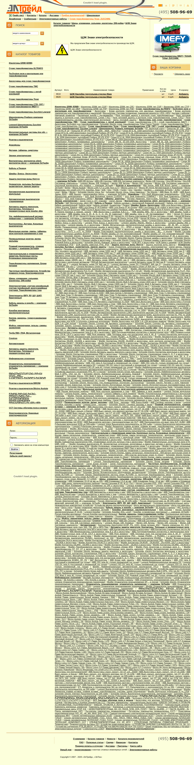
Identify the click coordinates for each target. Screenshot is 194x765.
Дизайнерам (15, 19)
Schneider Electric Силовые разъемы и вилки (130, 404)
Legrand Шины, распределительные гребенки (99, 488)
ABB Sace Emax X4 (68, 293)
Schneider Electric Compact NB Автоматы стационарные (105, 323)
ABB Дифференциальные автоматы (154, 560)
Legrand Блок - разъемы (95, 404)
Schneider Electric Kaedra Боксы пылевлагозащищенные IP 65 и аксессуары (152, 236)
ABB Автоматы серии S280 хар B (107, 255)
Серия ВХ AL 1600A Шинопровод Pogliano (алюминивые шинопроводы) (145, 161)
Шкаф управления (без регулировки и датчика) (167, 726)
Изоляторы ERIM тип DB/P (67, 109)
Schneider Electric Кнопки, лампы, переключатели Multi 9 (134, 396)
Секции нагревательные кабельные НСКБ (92, 715)
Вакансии (121, 742)
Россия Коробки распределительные (100, 514)
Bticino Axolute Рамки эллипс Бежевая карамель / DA (164, 612)
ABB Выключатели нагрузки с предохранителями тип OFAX (131, 683)
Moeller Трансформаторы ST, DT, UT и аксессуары (84, 350)
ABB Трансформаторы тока (176, 492)
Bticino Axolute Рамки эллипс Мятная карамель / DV (110, 621)
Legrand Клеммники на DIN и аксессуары (104, 485)
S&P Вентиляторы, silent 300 (79, 203)
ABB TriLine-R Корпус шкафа (164, 209)
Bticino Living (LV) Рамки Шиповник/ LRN (105, 667)
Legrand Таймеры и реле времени (120, 393)
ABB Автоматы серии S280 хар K (140, 255)
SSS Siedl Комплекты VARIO (79, 199)
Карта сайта (136, 746)
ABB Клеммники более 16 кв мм (148, 481)
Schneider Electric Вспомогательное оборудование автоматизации (114, 472)
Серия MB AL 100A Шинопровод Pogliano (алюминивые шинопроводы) (138, 139)
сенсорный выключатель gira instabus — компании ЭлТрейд (84, 185)
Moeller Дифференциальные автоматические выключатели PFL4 (125, 566)
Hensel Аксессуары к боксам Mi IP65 (100, 220)
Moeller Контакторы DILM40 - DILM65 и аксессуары (98, 345)
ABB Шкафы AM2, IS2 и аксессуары (150, 212)
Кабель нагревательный (66, 205)
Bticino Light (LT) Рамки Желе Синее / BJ (107, 632)
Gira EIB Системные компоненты (86, 523)
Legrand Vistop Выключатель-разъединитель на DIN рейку (124, 424)
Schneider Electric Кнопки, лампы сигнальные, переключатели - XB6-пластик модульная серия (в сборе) (123, 456)
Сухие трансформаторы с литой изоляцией (103, 122)
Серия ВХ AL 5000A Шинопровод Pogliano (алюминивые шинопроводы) (88, 168)
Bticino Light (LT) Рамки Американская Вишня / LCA (125, 643)
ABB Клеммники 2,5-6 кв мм (118, 481)
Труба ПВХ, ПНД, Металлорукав (24, 333)
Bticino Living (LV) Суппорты (138, 667)
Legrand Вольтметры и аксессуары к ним (97, 494)
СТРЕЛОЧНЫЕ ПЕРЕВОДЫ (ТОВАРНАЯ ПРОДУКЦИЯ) (161, 722)
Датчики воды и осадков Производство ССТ (84, 702)
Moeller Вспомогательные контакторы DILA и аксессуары (155, 339)
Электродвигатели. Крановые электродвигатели (24, 414)
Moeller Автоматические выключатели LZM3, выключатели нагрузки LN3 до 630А (128, 312)
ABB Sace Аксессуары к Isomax (70, 304)
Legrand (185, 190)
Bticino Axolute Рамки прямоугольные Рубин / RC (116, 604)
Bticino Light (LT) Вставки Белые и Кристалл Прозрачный (137, 641)
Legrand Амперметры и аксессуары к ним (138, 494)
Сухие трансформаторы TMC (23, 86)
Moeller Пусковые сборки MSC (135, 347)
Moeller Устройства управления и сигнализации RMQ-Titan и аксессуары (113, 448)
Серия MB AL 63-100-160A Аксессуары (127, 142)
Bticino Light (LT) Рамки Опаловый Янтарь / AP (145, 639)
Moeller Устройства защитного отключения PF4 (160, 369)
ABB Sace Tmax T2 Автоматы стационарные (77, 295)
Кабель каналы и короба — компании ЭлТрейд (129, 507)
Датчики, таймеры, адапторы (23, 150)
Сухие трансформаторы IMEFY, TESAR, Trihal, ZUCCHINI (172, 57)
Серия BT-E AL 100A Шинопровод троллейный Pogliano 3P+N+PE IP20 (155, 131)
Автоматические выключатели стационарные (111, 290)
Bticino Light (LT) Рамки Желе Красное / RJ (158, 630)
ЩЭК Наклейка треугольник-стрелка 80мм (91, 97)
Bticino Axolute (79, 188)
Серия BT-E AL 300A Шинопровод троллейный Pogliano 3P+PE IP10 (143, 137)
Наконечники (120, 518)
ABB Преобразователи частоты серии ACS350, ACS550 (83, 468)
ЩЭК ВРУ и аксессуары (143, 242)
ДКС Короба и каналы (95, 580)
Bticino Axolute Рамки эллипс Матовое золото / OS (145, 619)
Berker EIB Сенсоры (155, 181)
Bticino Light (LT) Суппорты (72, 645)
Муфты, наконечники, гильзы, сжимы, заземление (87, 518)
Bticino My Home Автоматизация (168, 667)
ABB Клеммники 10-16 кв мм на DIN (85, 481)
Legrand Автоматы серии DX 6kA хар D (90, 264)
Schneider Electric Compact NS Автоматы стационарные (162, 323)
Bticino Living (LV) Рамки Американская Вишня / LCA (89, 648)
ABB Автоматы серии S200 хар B (100, 251)
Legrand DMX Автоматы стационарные (73, 306)
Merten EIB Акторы (121, 183)
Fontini (123, 190)
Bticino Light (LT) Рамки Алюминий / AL (82, 643)
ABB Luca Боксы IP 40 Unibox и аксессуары (159, 207)
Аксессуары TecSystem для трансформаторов (76, 124)
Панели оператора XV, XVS (175, 525)
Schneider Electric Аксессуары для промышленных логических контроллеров (107, 382)
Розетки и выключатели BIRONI (25, 383)
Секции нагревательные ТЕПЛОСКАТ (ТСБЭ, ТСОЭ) (88, 720)
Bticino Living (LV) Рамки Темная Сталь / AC (75, 663)
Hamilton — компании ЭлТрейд (158, 190)
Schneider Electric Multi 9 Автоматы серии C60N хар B (100, 284)
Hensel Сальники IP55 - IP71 (177, 483)
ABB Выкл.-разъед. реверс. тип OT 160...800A (163, 415)
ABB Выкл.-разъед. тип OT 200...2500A (73, 420)
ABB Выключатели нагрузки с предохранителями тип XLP (111, 422)
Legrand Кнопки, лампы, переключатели (83, 393)
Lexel (57, 192)
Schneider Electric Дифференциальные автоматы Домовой (112, 374)
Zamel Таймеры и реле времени (168, 400)
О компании (79, 739)
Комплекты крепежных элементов (71, 707)
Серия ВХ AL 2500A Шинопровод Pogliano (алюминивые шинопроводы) (149, 163)
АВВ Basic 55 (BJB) (169, 192)
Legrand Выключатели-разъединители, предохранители (123, 689)
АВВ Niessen (75, 194)
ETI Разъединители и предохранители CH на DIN (150, 687)
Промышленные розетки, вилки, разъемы (85, 402)
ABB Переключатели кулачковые (158, 437)
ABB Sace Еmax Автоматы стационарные (169, 304)
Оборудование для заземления (142, 518)
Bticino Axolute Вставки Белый (169, 593)
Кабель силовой (100, 205)
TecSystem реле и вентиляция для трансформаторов (26, 74)
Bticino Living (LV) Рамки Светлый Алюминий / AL (132, 658)
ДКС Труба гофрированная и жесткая (73, 520)
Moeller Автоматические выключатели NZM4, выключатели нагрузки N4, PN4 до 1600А (139, 319)
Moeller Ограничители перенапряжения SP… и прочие (132, 582)
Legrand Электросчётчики (67, 496)
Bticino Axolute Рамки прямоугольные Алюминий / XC (105, 595)
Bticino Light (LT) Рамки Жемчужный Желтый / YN (150, 632)
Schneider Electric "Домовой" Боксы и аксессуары (88, 236)
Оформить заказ (182, 74)
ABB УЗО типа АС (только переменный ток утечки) (165, 363)
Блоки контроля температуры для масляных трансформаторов (140, 111)
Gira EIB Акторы (173, 181)
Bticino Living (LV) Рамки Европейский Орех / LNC (114, 650)
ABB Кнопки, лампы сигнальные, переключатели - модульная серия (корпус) (153, 435)
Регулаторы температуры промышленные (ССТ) (152, 711)
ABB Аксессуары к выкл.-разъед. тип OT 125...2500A (113, 672)
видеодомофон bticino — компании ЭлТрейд (104, 194)
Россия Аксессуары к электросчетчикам (139, 499)
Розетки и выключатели (21, 140)
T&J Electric (152, 192)
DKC (169, 214)
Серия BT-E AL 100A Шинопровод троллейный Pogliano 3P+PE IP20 (151, 133)
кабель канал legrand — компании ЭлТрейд (87, 510)
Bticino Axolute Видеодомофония (71, 593)
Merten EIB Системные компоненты (172, 183)
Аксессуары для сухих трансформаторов (29, 81)
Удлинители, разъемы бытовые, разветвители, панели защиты (25, 185)
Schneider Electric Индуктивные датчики (111, 385)
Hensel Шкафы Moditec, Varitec (133, 220)
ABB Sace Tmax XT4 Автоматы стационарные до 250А (103, 301)
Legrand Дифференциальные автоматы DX (75, 365)
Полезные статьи (95, 742)
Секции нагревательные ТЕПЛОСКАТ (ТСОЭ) (136, 720)
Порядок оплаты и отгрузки (89, 746)
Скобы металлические (153, 516)
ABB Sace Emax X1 (145, 290)
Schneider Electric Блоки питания (152, 461)
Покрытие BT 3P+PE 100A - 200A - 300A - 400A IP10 (95, 131)
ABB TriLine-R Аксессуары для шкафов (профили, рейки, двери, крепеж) (115, 209)
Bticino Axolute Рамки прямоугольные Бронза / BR (142, 597)
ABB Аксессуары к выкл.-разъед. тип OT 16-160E (126, 409)
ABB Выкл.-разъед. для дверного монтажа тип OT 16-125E (121, 411)
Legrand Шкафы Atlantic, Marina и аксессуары (143, 223)
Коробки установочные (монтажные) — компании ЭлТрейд (161, 512)
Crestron (13, 338)
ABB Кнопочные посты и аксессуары (73, 437)
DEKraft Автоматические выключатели (109, 262)
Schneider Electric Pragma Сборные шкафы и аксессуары (145, 238)
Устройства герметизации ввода (115, 724)
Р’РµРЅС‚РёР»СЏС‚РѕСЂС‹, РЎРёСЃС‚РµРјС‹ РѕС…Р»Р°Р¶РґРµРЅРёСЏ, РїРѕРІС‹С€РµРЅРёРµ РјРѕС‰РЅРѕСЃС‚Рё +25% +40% (25, 398)
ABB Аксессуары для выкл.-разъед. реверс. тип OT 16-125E (116, 407)
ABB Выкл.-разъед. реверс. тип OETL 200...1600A (117, 415)
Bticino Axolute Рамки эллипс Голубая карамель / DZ (134, 615)
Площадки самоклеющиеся (128, 516)
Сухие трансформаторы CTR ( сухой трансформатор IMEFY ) (158, 122)
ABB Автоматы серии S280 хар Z (173, 255)
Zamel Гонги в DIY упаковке (93, 201)
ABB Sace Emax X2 (165, 290)
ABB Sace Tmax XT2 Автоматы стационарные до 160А (129, 299)
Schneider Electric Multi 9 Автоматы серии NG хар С (89, 288)
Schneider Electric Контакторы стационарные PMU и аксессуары (86, 354)
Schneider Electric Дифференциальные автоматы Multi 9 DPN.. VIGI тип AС (145, 571)
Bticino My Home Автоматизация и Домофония (161, 188)
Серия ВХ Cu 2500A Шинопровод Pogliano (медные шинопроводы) (138, 174)
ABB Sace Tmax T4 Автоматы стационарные (164, 295)
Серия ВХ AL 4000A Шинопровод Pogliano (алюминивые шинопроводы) (154, 166)
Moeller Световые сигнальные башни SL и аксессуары (81, 450)
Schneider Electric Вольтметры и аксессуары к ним (155, 496)
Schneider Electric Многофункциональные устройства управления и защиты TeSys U (96, 356)
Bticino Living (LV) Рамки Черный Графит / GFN (155, 665)
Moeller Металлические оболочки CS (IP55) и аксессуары (106, 229)
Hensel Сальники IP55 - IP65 (149, 483)
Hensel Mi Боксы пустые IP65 (124, 218)
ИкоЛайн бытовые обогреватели (98, 577)
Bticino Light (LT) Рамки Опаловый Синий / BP (100, 639)
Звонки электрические (20, 155)
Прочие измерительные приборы (101, 499)
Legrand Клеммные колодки (139, 485)
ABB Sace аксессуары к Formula (175, 301)
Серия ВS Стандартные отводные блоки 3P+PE (144, 157)
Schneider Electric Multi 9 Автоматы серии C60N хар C (153, 284)
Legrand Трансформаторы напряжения (113, 461)
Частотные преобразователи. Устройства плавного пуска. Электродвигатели (29, 272)
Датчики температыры (117, 702)
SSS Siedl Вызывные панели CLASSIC (103, 196)
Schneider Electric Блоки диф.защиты (124, 372)
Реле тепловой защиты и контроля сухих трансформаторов (145, 115)
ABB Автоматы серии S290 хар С (135, 258)
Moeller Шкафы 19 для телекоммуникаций (121, 234)
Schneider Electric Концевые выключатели (87, 387)
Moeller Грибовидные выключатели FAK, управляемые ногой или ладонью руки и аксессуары (99, 442)
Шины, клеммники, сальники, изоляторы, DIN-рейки (23, 279)
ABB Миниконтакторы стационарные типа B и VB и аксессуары (100, 531)
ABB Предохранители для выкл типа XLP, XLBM (162, 422)
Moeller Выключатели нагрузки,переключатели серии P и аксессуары (156, 439)
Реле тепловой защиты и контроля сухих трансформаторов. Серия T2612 (148, 117)
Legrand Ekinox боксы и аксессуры (165, 220)
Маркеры (109, 516)
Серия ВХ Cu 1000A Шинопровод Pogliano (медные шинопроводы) (86, 170)
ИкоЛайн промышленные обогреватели (134, 577)
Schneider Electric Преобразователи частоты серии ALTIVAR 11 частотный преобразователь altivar (123, 474)
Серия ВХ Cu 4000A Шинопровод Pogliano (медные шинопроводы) (135, 177)
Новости (111, 739)
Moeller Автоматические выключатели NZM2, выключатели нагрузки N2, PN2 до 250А (100, 317)
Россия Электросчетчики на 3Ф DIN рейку (160, 501)
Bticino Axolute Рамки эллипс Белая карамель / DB (80, 615)
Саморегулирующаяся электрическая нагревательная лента (138, 713)
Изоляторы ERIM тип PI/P (94, 109)
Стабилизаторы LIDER (93, 729)
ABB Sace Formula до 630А (91, 293)
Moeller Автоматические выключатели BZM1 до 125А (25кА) (98, 269)
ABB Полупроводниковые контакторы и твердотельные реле (140, 332)
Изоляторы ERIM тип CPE (121, 107)
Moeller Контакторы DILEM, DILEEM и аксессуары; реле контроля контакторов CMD (140, 341)
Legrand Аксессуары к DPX (95, 308)
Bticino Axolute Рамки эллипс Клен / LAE (143, 617)
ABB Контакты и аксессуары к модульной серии (116, 437)
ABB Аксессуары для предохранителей (165, 407)
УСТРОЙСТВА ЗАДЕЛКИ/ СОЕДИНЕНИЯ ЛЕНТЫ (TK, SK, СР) (161, 724)
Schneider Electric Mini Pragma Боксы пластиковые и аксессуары (85, 238)
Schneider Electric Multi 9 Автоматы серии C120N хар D (138, 277)
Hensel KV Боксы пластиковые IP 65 (96, 216)
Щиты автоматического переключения (152, 505)
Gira (130, 190)
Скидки (109, 742)
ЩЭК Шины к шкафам (166, 242)
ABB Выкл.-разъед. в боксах (79, 411)
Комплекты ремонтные (100, 707)
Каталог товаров (61, 23)
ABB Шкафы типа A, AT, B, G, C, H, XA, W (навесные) (95, 214)
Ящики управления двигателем (89, 507)
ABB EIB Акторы (85, 181)
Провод (125, 205)
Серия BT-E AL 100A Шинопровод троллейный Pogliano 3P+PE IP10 (86, 133)
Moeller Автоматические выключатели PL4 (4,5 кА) (155, 269)
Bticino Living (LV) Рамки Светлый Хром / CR (88, 661)
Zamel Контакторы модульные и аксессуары (157, 358)
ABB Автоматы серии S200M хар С (133, 253)
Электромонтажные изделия (68, 729)
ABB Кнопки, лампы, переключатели (174, 389)
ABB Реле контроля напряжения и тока (110, 391)
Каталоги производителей (131, 739)
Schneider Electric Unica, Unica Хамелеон (125, 192)
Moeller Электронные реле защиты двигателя (131, 350)
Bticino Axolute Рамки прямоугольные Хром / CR (153, 608)
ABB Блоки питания (180, 459)
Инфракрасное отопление (22, 358)
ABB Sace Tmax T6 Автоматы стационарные (115, 297)
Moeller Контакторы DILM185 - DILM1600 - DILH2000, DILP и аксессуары (155, 542)
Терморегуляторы (163, 577)
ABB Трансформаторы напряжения (72, 461)
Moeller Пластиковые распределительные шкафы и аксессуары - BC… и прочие (133, 231)
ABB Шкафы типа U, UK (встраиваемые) (144, 214)
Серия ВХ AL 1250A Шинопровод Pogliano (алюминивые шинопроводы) (140, 159)
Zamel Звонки (115, 201)
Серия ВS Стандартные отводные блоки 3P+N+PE (159, 155)
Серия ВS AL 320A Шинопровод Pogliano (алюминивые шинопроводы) (117, 146)
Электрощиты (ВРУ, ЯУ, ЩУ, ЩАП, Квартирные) (127, 503)
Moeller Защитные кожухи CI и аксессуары (169, 448)
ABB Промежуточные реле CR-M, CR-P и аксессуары (81, 534)
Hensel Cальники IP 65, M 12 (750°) (117, 483)
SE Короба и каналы (165, 507)
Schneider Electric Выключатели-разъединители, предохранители (141, 694)
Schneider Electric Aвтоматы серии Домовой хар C (132, 273)
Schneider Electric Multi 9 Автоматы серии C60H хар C (80, 282)
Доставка (54, 15)
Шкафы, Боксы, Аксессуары (23, 173)
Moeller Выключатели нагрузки (92, 273)
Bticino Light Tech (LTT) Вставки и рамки (107, 645)
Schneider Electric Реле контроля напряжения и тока (100, 398)
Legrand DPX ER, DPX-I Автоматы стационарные (116, 306)
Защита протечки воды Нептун (24, 179)
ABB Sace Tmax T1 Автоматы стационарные (169, 293)
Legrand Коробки (92, 512)
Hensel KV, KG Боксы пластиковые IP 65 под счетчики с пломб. (144, 216)
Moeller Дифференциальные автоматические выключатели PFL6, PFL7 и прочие (99, 369)
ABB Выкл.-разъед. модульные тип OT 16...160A (145, 413)
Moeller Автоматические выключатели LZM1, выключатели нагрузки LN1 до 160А (107, 310)
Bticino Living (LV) (129, 188)
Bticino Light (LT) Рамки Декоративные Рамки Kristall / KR (109, 630)
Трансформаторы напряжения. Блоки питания (146, 459)
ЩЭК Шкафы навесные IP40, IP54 (92, 245)
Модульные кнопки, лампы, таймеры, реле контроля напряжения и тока (28, 232)
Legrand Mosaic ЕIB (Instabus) (94, 183)
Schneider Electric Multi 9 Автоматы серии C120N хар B (164, 275)
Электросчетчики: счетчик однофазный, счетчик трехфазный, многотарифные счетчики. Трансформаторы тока (29, 288)
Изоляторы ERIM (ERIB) (20, 63)
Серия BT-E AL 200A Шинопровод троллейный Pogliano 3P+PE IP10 (147, 135)
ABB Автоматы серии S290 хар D (102, 258)
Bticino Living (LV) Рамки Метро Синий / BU (76, 656)
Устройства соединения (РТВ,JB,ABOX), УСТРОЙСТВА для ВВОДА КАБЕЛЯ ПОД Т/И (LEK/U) (100, 726)
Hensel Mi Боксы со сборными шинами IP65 (161, 218)
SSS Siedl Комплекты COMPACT (140, 196)
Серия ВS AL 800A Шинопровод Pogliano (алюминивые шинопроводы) (117, 150)
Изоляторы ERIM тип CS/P (149, 107)
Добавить (184, 94)
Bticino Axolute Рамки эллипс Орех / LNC (156, 621)
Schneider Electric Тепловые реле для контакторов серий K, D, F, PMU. (101, 358)
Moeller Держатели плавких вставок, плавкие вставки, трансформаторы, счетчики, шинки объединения (123, 690)
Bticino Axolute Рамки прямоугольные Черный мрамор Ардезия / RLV (134, 610)
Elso (109, 190)
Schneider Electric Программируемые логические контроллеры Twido (141, 387)
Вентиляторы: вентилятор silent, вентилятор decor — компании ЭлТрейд (29, 162)
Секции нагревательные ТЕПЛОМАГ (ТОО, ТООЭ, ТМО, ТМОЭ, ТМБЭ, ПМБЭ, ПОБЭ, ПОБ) (108, 718)
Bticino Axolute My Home (179, 591)
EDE (104, 190)
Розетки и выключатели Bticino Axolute (28, 388)
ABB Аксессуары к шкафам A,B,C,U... (111, 212)
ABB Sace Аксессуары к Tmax (101, 304)
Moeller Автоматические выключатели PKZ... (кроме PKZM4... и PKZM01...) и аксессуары (110, 336)
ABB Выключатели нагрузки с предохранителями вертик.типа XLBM (127, 420)
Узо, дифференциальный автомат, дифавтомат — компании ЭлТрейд (26, 217)
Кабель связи (85, 205)
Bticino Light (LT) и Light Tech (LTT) (103, 188)
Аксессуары (100, 111)
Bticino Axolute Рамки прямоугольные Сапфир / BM (165, 604)
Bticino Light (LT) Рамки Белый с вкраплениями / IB (110, 628)
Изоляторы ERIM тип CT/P (176, 107)
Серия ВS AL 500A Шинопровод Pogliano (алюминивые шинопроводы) (117, 148)
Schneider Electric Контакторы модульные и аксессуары (165, 352)
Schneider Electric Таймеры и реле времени (147, 398)
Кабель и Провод (17, 168)
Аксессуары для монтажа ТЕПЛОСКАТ (154, 700)
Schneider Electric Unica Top (91, 192)
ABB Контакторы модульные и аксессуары (101, 330)
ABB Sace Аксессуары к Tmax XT (133, 304)
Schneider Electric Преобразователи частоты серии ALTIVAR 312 (130, 477)
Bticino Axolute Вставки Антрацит (137, 593)
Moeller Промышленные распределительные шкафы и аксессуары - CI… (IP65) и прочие (98, 227)
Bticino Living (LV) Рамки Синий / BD (128, 661)
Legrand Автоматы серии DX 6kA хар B (147, 262)
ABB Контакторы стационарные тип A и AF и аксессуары (154, 330)
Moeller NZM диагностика (122, 308)
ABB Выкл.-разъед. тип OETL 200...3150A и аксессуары (163, 418)
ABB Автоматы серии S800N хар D (169, 258)
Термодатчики (61, 724)
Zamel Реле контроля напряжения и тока (132, 400)
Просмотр (158, 74)
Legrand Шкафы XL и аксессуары (84, 225)
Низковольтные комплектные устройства (74, 505)
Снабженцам (30, 19)
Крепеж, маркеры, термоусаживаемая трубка (141, 514)
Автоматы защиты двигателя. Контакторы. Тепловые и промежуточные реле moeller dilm (26, 209)
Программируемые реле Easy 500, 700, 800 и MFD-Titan (82, 527)
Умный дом (66, 750)
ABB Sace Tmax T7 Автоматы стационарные (158, 297)
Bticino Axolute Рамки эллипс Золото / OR (102, 617)
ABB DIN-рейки (162, 479)
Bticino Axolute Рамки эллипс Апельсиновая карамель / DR (110, 612)
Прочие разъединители (78, 433)
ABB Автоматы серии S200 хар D (168, 251)
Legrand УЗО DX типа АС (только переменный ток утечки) (137, 564)
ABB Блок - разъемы (119, 402)
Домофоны (14, 145)
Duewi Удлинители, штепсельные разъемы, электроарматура (138, 247)
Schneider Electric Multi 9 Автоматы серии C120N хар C (82, 277)
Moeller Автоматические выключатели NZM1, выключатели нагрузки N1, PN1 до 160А (150, 315)
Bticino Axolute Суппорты (72, 628)
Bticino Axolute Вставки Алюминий (104, 593)
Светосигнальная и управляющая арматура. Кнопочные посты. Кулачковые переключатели (26, 256)
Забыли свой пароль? (21, 456)
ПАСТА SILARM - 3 (158, 709)
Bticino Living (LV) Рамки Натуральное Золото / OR (122, 656)
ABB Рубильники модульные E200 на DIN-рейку (151, 685)
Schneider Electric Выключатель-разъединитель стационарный (130, 431)
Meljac (65, 192)
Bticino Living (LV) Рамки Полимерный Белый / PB (83, 658)
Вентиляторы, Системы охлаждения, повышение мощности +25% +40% (136, 113)
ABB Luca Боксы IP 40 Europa (123, 207)
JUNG (177, 190)
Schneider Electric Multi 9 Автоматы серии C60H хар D (131, 282)
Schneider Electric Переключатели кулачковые (99, 459)
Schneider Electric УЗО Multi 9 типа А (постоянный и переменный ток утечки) (104, 376)
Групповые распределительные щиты (171, 503)
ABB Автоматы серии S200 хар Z (99, 253)
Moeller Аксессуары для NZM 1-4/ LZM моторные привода (139, 321)
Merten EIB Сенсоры (142, 183)
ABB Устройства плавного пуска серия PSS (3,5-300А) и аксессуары (148, 468)
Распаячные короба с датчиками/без (95, 115)
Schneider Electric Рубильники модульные (118, 696)
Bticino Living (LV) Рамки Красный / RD (106, 652)
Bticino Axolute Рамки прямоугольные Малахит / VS (145, 602)
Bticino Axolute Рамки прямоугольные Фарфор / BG (105, 608)
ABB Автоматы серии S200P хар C (168, 253)
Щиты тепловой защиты (124, 120)
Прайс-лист (16, 15)
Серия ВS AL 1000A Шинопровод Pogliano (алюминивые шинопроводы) (117, 144)
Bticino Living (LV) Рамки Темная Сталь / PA (118, 663)
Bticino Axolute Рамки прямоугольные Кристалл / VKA (94, 602)
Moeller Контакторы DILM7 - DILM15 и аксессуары (147, 345)
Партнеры (122, 746)
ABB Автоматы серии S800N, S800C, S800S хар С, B (157, 260)
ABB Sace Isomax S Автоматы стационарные (126, 293)
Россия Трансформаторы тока (174, 499)
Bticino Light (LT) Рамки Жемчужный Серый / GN (111, 634)
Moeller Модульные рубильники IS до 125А (91, 428)
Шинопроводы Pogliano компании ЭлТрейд (121, 128)
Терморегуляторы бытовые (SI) (84, 724)
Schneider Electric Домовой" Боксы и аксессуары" (107, 242)
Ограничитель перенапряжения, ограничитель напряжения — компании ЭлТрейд (28, 366)
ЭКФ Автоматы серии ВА (75, 290)
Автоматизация (16, 343)
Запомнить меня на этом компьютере (31, 445)
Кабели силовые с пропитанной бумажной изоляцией (139, 203)
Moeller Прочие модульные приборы (85, 396)
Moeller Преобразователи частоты (103, 347)
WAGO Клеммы (182, 488)
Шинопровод (93, 15)
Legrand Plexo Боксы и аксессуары (102, 223)
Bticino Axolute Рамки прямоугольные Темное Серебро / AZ (83, 606)
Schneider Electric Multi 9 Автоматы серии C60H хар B (163, 280)
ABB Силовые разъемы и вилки (165, 402)
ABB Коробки (165, 510)
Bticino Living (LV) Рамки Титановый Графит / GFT (109, 665)
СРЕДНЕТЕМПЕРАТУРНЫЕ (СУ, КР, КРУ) (110, 722)
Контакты (31, 15)
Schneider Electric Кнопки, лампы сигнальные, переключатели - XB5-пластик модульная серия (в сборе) (113, 455)
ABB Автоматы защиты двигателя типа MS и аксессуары (81, 529)
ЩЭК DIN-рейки (62, 490)
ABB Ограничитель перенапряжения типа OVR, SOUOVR (162, 580)
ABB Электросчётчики (65, 494)
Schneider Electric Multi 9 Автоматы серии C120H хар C (112, 275)
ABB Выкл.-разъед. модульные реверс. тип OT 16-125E (163, 674)
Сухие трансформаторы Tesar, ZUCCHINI (90, 19)
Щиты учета (66, 507)
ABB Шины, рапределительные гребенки (81, 483)
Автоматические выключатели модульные (141, 249)
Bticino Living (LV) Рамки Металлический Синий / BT (166, 654)
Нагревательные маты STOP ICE (71, 709)
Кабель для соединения (178, 203)
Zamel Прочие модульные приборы (94, 400)
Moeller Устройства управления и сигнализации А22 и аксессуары (140, 450)
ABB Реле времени (96, 334)
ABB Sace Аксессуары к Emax (145, 301)
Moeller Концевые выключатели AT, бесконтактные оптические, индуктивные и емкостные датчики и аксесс (120, 444)
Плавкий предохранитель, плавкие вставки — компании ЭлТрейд (26, 247)
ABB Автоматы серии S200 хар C (134, 251)
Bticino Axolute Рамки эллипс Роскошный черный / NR (108, 623)
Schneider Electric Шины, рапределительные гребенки (147, 488)
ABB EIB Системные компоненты (128, 181)
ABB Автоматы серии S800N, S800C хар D (108, 260)
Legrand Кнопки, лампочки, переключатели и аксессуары (95, 439)
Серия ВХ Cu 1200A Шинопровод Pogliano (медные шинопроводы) (151, 170)
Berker (68, 188)
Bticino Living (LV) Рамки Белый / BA (172, 648)
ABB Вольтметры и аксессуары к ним (144, 492)
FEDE (116, 190)
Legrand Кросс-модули (65, 488)
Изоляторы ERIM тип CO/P (94, 107)
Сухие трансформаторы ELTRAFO (26, 68)
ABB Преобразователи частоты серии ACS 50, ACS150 (163, 466)
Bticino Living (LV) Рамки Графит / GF (72, 650)
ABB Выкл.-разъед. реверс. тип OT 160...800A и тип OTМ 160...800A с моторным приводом (123, 416)
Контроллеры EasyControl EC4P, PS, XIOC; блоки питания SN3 (129, 525)
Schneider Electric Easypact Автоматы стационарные (135, 326)
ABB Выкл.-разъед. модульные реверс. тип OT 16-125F (94, 413)
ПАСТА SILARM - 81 (179, 709)
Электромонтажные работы (53, 19)
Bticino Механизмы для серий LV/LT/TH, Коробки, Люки (101, 669)
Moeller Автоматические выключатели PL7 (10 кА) (118, 271)
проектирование (83, 750)
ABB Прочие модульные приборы (72, 391)
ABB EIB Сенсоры (103, 181)
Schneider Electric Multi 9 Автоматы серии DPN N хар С (124, 286)
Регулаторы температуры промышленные (105, 711)
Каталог (43, 15)
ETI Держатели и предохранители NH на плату (101, 687)
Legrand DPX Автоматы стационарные (158, 306)
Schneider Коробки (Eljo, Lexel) (116, 512)
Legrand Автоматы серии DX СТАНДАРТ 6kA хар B (136, 264)
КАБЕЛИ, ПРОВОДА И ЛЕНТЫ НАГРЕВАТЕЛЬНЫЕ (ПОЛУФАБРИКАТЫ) (128, 704)
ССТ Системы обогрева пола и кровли (28, 408)
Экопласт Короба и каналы (120, 580)
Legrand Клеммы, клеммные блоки (172, 485)
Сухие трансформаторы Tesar (24, 99)
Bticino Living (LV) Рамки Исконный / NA (158, 650)
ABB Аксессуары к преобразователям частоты (114, 466)
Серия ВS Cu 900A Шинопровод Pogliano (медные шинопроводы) (101, 155)
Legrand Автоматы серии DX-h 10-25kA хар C (98, 266)
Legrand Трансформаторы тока (174, 494)
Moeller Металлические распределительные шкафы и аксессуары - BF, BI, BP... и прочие (146, 225)
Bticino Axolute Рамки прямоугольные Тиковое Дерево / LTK (141, 606)
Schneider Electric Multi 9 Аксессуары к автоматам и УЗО (141, 288)
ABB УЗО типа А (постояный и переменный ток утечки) (112, 363)
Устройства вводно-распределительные (113, 505)
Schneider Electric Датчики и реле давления (167, 382)
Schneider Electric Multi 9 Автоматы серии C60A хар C (110, 280)
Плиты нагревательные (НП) (69, 711)
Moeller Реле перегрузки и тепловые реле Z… (158, 547)
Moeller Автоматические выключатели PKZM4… (105, 339)
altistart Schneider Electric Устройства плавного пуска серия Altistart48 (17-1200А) (115, 470)
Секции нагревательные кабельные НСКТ (134, 715)
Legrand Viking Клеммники (69, 485)
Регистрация (16, 453)
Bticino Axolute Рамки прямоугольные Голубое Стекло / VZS (112, 599)
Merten (73, 192)
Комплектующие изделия (177, 704)
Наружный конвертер (65, 115)
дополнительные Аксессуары (143, 702)
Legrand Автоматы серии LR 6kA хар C (139, 266)
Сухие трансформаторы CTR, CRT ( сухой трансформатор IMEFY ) (26, 105)
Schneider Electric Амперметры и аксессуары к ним (105, 496)
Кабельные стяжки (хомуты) (89, 516)
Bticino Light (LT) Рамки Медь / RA (151, 634)
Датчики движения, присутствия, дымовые (147, 199)
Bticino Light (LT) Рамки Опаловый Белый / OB (145, 637)
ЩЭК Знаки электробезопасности (89, 490)
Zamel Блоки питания (96, 464)
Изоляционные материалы (178, 514)
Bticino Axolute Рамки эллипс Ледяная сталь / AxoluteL (93, 619)
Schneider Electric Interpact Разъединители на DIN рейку (143, 428)
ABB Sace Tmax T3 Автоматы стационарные (120, 295)
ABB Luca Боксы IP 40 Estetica (93, 207)
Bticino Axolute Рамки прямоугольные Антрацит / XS (157, 595)
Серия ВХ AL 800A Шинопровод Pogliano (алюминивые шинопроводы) (156, 168)
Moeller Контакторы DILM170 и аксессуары (118, 343)
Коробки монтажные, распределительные (19, 311)
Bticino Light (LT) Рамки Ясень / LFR (92, 641)
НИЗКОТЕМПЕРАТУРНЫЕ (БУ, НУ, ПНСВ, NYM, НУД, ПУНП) (118, 709)
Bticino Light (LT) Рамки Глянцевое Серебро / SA (159, 628)
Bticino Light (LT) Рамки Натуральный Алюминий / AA (97, 637)
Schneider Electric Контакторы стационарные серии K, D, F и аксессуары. (154, 354)
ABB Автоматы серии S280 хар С (70, 258)
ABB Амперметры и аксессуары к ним (107, 492)
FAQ (81, 742)
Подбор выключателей (73, 15)
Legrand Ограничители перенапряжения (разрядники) (80, 582)
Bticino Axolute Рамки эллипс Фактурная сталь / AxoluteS (125, 626)
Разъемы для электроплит (76, 249)
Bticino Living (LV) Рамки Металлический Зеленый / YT (115, 654)
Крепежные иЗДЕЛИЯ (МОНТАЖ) (173, 707)
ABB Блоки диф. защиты (172, 361)
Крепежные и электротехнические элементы (134, 707)
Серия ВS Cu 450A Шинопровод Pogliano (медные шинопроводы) (110, 153)
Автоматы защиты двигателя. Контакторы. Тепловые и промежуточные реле (24, 351)
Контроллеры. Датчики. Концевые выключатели (132, 380)
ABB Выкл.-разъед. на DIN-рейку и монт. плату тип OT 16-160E (133, 676)
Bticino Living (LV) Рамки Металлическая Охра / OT (149, 652)
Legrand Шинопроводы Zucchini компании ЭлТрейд (25, 126)
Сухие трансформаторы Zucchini (70, 126)
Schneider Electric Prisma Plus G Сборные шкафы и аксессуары (142, 240)
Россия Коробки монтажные (68, 514)
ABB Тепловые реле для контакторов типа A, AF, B (131, 334)
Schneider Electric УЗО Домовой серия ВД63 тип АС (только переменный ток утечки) (118, 378)
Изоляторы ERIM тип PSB (121, 109)
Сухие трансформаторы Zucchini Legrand (29, 112)
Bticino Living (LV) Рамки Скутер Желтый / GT (168, 661)
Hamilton (138, 190)
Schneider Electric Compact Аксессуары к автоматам (81, 326)
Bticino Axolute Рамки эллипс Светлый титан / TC (159, 623)
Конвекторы (115, 205)
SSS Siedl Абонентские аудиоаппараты (160, 194)
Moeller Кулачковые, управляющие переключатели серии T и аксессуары (125, 446)
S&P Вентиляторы (98, 560)
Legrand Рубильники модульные (87, 426)
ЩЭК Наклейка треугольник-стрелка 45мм (91, 94)
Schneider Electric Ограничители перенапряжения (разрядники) (100, 588)
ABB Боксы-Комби (139, 402)
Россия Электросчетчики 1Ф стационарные (75, 501)
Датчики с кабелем (180, 113)
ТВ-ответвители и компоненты (104, 249)
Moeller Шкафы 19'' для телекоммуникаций (163, 234)
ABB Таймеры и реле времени (146, 391)
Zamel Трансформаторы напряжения (127, 464)
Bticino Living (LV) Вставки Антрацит (145, 645)
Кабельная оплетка (65, 516)
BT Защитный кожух (155, 128)
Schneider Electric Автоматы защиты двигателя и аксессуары (108, 352)
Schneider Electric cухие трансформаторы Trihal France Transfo (129, 124)
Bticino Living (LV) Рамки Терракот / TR (158, 663)
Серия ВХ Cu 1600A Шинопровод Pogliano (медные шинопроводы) (144, 172)
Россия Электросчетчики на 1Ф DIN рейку (118, 501)
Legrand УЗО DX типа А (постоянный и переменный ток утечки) (127, 365)
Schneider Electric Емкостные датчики (73, 385)
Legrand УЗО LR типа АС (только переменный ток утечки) (106, 367)
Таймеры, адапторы (179, 199)
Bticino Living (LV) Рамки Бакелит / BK (134, 648)
